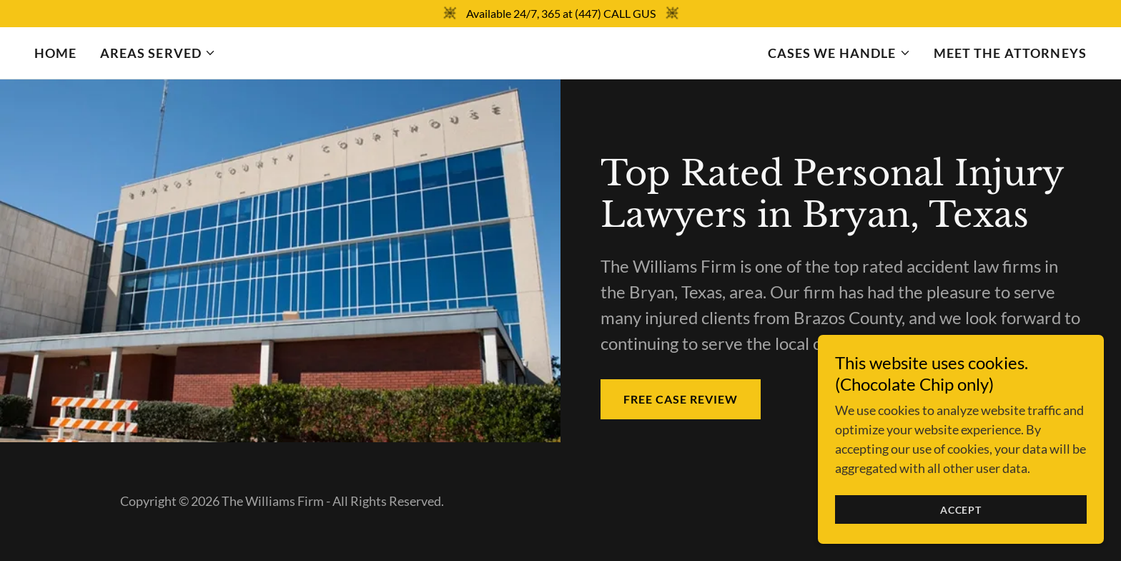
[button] (158, 53)
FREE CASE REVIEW (680, 399)
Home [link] (55, 53)
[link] (560, 53)
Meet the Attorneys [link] (1010, 53)
